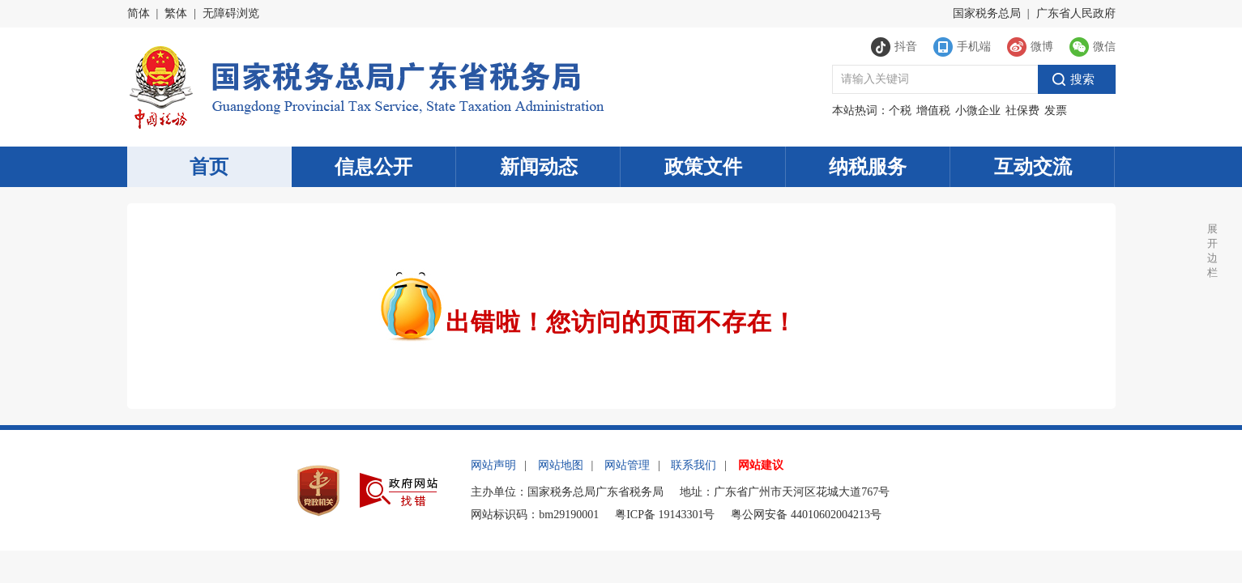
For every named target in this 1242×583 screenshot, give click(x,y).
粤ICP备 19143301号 (665, 515)
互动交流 (1033, 166)
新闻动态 (539, 166)
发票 (1055, 110)
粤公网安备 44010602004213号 (806, 515)
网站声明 (493, 465)
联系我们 (693, 465)
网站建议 (760, 465)
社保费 (1022, 110)
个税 (900, 110)
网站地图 (560, 465)
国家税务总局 (987, 13)
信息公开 (373, 166)
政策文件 (703, 166)
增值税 (933, 110)
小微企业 (978, 110)
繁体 (175, 13)
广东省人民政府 (1076, 13)
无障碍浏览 (231, 13)
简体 (138, 13)
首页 (209, 166)
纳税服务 (868, 166)
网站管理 (627, 465)
